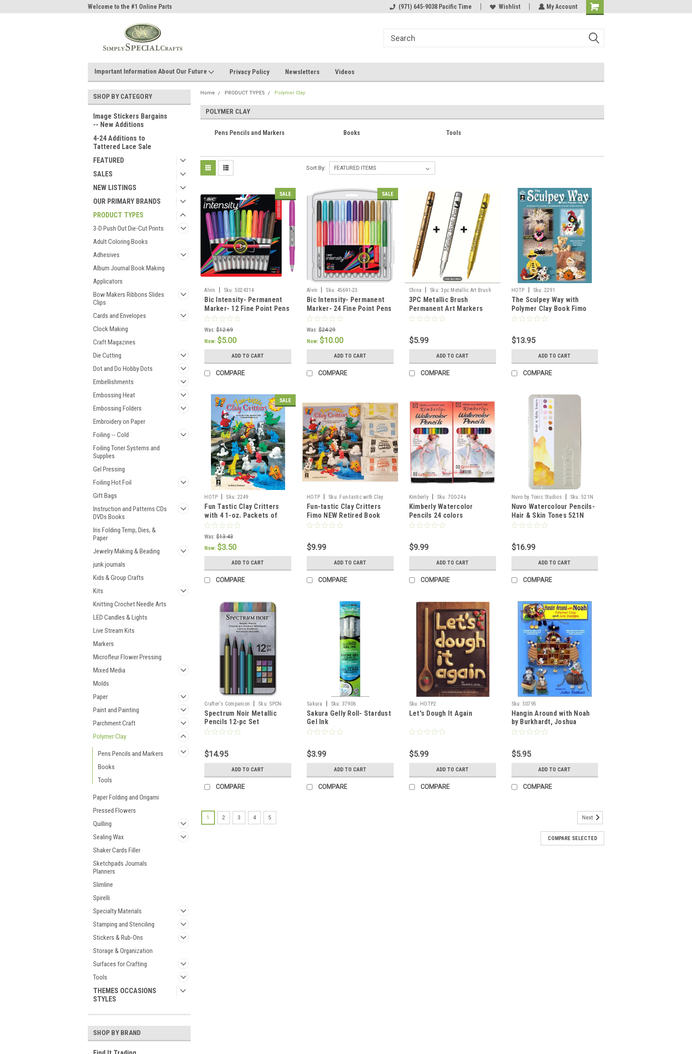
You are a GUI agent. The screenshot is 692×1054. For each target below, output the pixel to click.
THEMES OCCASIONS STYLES (124, 995)
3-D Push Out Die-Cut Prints (128, 228)
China (415, 290)
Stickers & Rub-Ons (118, 938)
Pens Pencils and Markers (130, 754)
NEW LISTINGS (114, 187)
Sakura (315, 704)
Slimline (103, 885)
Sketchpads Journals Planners (120, 867)
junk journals (109, 564)
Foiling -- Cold (111, 435)
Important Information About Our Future (154, 71)
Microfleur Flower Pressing (127, 657)
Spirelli (101, 898)
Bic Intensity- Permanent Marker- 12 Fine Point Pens (247, 304)
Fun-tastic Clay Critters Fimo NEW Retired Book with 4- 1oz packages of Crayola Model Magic (344, 519)
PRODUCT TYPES (118, 215)
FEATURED (108, 160)
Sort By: (316, 167)
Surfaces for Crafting (120, 964)
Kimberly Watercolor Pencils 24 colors (441, 511)
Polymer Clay (109, 736)
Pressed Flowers (114, 811)
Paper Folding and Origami (126, 797)
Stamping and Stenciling (123, 924)
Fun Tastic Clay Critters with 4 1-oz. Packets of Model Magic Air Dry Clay (243, 515)
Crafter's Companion (227, 704)
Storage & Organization (123, 951)
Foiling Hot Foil (112, 482)
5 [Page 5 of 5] (269, 818)
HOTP (518, 290)
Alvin (209, 290)
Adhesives (106, 255)
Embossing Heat (114, 395)
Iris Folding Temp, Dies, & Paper (124, 534)
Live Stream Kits (114, 631)
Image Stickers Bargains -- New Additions (130, 120)
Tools (105, 780)
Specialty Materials (117, 911)
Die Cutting (107, 355)
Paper (100, 697)
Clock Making (110, 329)
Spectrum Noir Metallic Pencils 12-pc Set (240, 717)
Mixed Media (109, 670)
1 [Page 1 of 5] (208, 818)
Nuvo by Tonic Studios (536, 497)
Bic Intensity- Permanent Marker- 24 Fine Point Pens (349, 304)
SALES (103, 174)
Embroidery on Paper (119, 422)
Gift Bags (105, 496)
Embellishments (113, 382)
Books (106, 767)
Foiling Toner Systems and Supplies (126, 452)
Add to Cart (247, 355)
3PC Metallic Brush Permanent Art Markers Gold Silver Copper (446, 308)
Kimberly (419, 497)
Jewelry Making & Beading (126, 551)
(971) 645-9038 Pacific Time (430, 6)
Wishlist (504, 6)
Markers (103, 644)
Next (592, 817)
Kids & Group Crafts (118, 578)
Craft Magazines (114, 342)
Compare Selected (572, 838)
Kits (98, 591)
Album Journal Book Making (129, 268)
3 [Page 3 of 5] (239, 818)
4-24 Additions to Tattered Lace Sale (122, 142)
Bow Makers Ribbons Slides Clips (128, 298)
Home (207, 93)
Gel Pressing (109, 469)
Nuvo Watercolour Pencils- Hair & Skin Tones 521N (553, 511)
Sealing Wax (108, 837)
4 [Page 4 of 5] (254, 818)
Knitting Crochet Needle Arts (129, 604)
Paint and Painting (116, 710)
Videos (344, 72)
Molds (101, 684)
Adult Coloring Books (120, 242)
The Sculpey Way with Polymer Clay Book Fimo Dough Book (549, 308)
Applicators (108, 281)
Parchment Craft (114, 723)
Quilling (102, 824)
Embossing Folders (117, 408)
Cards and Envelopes (119, 316)
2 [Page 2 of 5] (223, 818)
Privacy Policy (249, 72)
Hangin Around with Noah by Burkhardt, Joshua (550, 717)
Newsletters (302, 72)
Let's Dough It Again (440, 713)
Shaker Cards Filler (116, 850)
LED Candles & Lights (120, 617)
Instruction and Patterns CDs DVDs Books (130, 513)
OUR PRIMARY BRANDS (127, 201)
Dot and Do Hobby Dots (123, 369)
